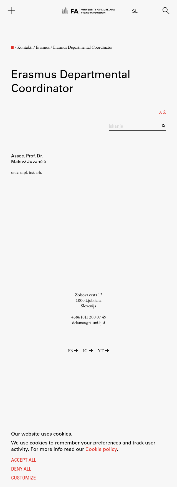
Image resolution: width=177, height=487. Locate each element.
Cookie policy (101, 449)
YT (103, 350)
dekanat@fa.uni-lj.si (88, 322)
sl (135, 11)
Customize (23, 478)
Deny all (21, 469)
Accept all (23, 460)
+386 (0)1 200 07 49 (88, 317)
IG (88, 350)
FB (73, 350)
